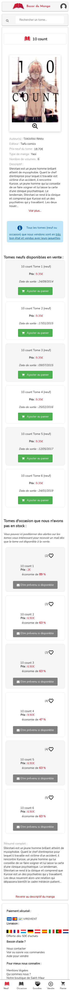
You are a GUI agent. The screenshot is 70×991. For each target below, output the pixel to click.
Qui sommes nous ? (18, 974)
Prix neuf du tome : (21, 149)
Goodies (37, 988)
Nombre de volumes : (23, 159)
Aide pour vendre (17, 956)
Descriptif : (16, 164)
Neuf (6, 988)
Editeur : (14, 144)
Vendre (50, 988)
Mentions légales (17, 970)
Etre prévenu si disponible (35, 585)
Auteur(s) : (16, 139)
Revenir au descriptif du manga (35, 897)
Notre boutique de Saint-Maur (25, 978)
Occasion (21, 988)
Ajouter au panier (35, 291)
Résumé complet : (15, 844)
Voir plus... (35, 211)
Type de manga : (19, 154)
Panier (63, 988)
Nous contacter (16, 948)
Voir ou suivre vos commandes (25, 952)
